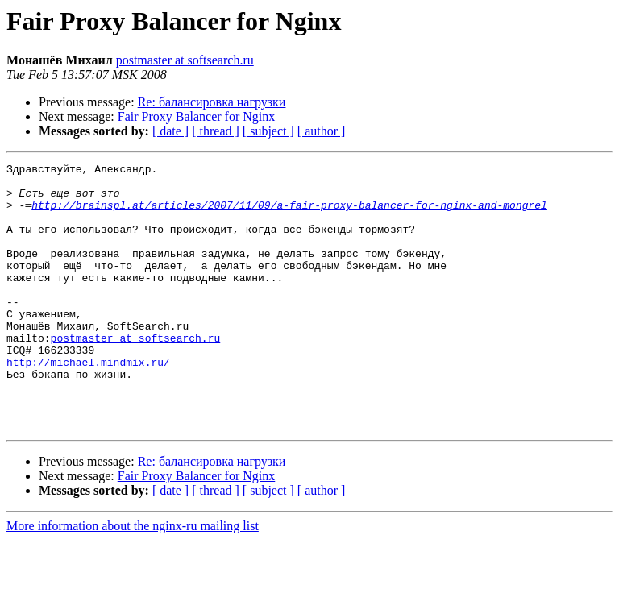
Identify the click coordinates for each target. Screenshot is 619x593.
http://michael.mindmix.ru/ (88, 403)
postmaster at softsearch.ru (185, 60)
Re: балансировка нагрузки (212, 102)
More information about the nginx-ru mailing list (132, 579)
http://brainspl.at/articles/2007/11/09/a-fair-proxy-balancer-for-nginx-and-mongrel (289, 214)
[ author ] (321, 131)
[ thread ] (215, 131)
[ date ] (170, 131)
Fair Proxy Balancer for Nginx (197, 116)
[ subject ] (268, 131)
